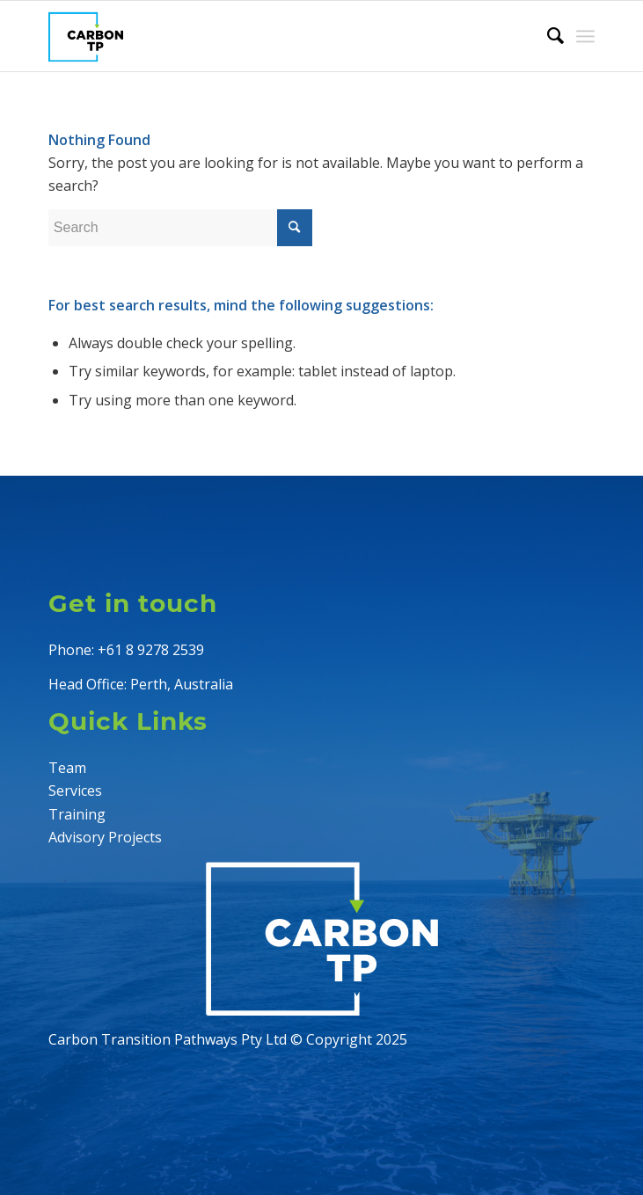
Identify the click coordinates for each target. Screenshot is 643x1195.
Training (77, 814)
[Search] (547, 36)
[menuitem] (547, 36)
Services (75, 790)
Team (67, 767)
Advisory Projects (105, 837)
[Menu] (585, 36)
